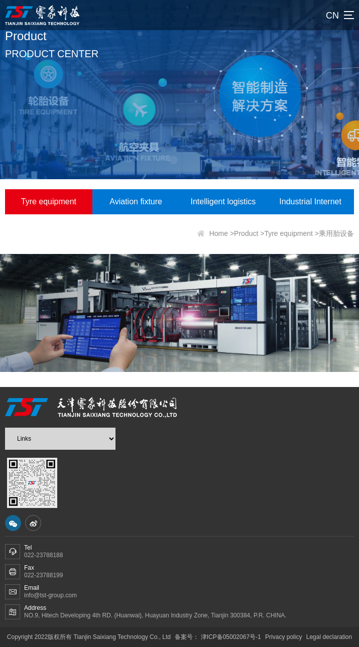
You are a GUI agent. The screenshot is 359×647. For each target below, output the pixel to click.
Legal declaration (329, 636)
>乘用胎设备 (334, 235)
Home (218, 235)
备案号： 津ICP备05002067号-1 (219, 636)
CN (332, 16)
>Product (244, 235)
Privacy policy (283, 636)
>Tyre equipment (286, 235)
